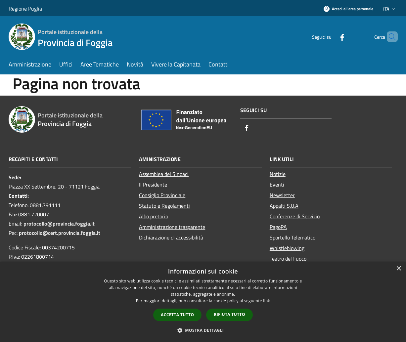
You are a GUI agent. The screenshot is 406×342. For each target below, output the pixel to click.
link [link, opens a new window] (266, 301)
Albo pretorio (153, 216)
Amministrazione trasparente (172, 227)
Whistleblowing (287, 248)
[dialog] (203, 302)
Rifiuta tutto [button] (229, 314)
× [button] (398, 268)
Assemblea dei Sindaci (164, 174)
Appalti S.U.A (284, 206)
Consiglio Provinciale (162, 195)
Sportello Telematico (292, 237)
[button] (203, 330)
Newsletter (282, 195)
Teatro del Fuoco (288, 259)
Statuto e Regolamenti (164, 206)
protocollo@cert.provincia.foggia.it (59, 233)
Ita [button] (389, 8)
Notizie (278, 174)
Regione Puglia (25, 9)
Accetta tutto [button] (177, 315)
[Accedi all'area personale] (348, 9)
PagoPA (278, 227)
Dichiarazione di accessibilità (171, 237)
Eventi (277, 185)
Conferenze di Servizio (295, 216)
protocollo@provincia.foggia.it (59, 224)
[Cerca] (390, 37)
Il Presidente (153, 185)
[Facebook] (331, 36)
